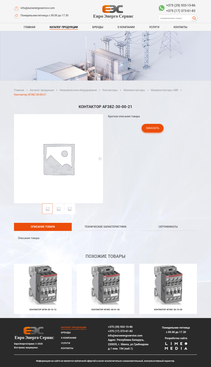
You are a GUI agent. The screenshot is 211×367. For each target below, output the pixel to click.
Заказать (152, 128)
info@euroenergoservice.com (34, 7)
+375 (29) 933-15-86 (180, 5)
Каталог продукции (64, 27)
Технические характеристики (105, 226)
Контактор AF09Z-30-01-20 (105, 309)
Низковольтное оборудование (78, 90)
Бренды (97, 27)
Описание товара (43, 226)
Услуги (154, 27)
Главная (29, 27)
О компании (126, 27)
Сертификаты (168, 226)
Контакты (180, 27)
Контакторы (110, 90)
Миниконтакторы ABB (164, 90)
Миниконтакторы (134, 90)
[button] (100, 158)
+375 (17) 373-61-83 (180, 10)
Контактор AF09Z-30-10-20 (168, 309)
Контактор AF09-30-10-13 (43, 309)
